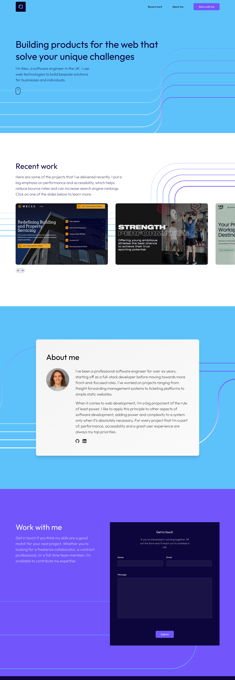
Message (122, 574)
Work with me (206, 6)
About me (177, 6)
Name (121, 557)
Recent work (155, 6)
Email (169, 557)
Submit (165, 634)
